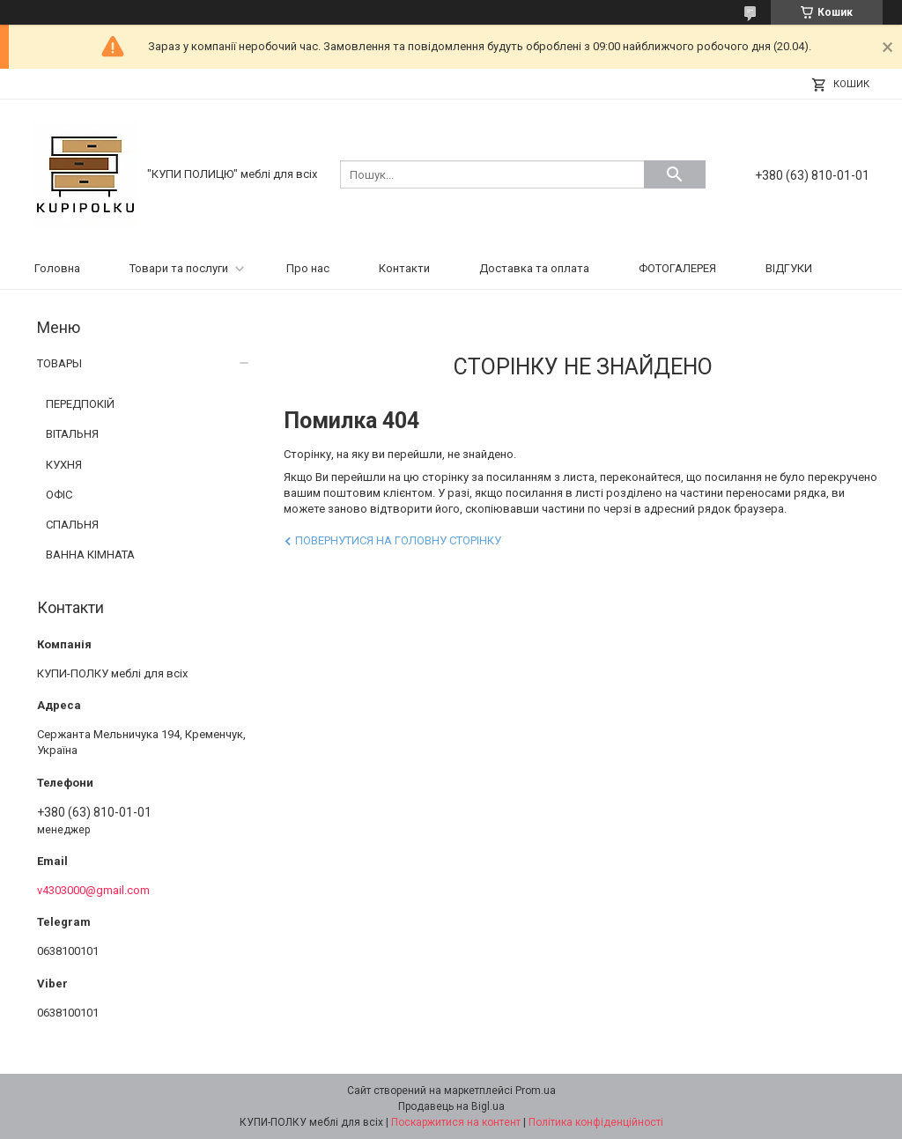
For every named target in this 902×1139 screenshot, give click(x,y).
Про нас (307, 268)
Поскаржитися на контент (456, 1122)
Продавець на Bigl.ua (451, 1106)
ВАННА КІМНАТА (90, 554)
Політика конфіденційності (596, 1122)
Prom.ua (535, 1090)
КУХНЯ (64, 464)
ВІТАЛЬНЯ (72, 433)
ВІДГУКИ (788, 268)
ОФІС (59, 494)
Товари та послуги (178, 268)
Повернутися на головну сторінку (398, 540)
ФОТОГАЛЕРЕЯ (677, 268)
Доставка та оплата (534, 268)
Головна (57, 268)
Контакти (404, 268)
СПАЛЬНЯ (72, 524)
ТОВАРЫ (59, 363)
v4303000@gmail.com (93, 890)
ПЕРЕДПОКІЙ (80, 403)
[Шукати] (675, 174)
